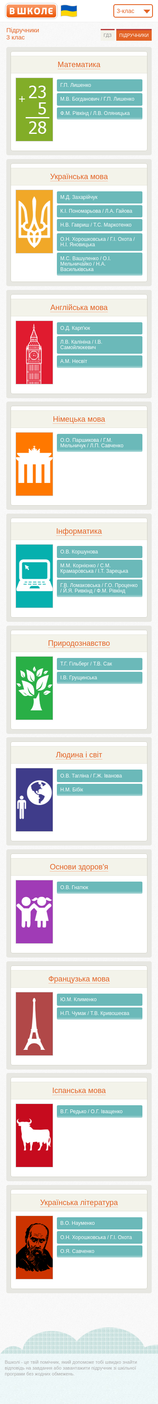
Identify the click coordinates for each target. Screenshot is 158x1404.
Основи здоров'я (79, 867)
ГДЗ (108, 35)
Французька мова (79, 979)
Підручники (134, 35)
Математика (79, 64)
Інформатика (79, 531)
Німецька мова (79, 419)
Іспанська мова (79, 1090)
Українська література (79, 1202)
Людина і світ (79, 755)
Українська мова (79, 176)
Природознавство (79, 643)
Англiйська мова (78, 307)
